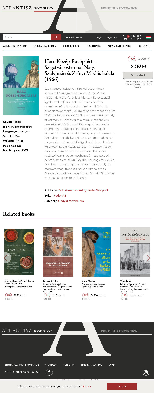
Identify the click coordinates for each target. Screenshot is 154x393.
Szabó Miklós (88, 281)
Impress (69, 365)
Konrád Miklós (50, 281)
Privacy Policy (91, 365)
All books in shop (15, 46)
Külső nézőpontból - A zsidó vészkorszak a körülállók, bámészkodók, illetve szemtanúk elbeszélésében (134, 287)
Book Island (43, 8)
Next (148, 257)
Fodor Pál (60, 195)
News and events (119, 46)
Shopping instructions (22, 365)
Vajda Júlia (125, 281)
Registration (112, 37)
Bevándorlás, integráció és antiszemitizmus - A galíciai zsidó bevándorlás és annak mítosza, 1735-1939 (57, 287)
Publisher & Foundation (119, 8)
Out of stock (138, 75)
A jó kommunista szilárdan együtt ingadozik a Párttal (93, 285)
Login (99, 37)
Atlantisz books (45, 46)
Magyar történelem (71, 201)
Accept (122, 386)
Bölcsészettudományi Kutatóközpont (83, 190)
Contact (145, 46)
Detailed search (73, 37)
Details (87, 386)
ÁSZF (111, 365)
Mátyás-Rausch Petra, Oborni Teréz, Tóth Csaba (19, 282)
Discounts (94, 46)
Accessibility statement (22, 372)
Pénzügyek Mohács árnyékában (18, 286)
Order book (71, 46)
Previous (5, 257)
